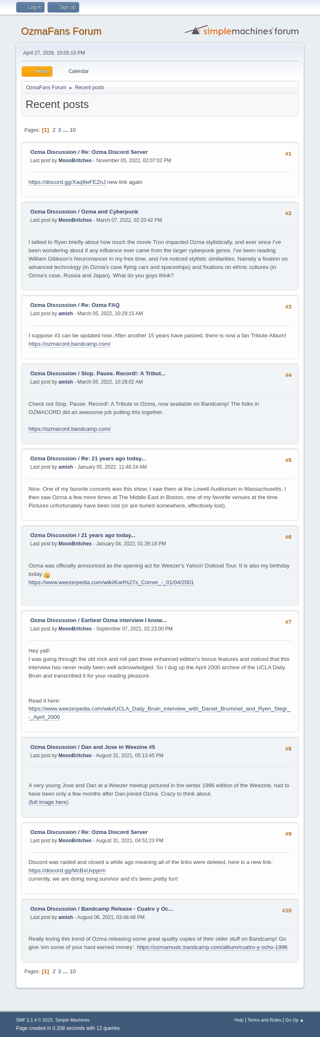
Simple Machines (72, 1019)
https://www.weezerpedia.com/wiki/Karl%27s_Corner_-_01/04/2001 (111, 582)
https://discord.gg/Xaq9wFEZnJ (66, 182)
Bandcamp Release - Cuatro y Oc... (127, 909)
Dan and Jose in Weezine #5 (118, 747)
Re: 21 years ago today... (113, 458)
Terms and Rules (264, 1019)
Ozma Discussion (53, 152)
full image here (48, 802)
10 (73, 130)
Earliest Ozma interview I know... (124, 620)
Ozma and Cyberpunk (109, 211)
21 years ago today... (108, 535)
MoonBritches (75, 160)
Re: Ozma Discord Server (114, 152)
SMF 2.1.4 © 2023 (34, 1019)
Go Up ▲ (294, 1019)
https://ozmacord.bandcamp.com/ (69, 344)
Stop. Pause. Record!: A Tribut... (123, 373)
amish (65, 313)
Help (238, 1019)
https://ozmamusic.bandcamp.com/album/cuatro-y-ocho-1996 (212, 947)
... (66, 130)
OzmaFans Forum (61, 31)
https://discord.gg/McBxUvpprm (66, 870)
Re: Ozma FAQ (100, 305)
